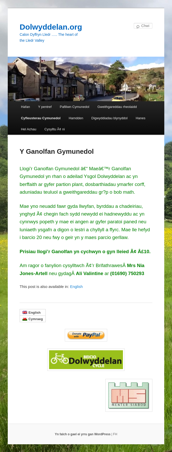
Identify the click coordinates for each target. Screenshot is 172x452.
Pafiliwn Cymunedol (74, 107)
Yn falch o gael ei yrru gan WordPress (83, 434)
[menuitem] (76, 286)
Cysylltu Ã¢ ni (54, 129)
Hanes (140, 118)
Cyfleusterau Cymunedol (40, 118)
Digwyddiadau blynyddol (109, 118)
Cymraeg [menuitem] (35, 319)
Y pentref (45, 107)
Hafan (25, 107)
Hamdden (76, 118)
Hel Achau (28, 129)
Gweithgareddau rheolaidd (117, 107)
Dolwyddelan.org (51, 27)
